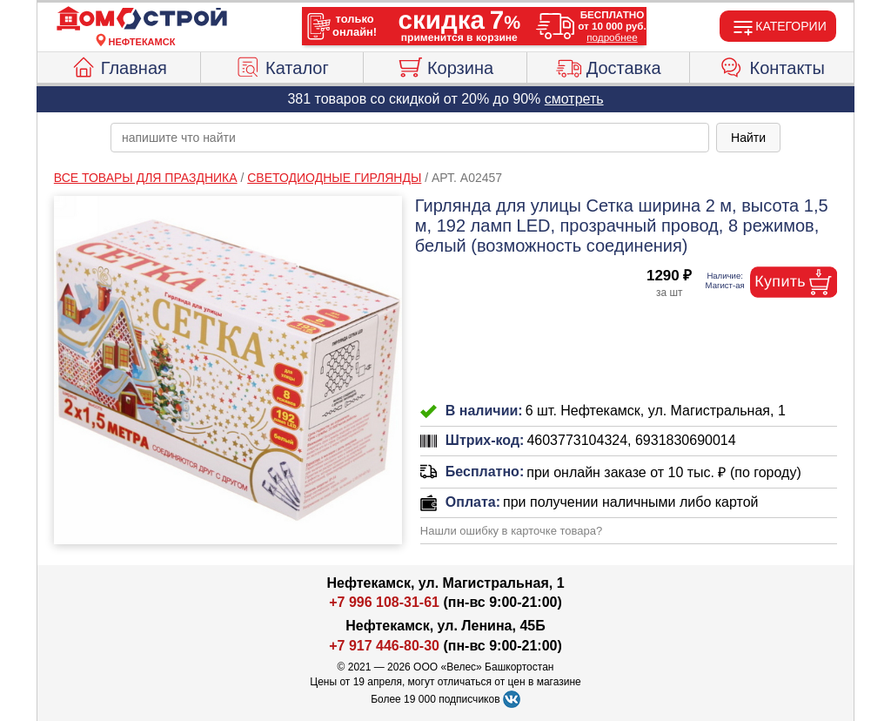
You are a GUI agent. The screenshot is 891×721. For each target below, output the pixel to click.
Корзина (445, 65)
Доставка (608, 65)
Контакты (772, 65)
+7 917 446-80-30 (384, 645)
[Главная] (142, 19)
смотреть (574, 98)
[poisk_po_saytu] (410, 137)
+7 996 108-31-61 (384, 602)
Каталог (282, 65)
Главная (118, 65)
